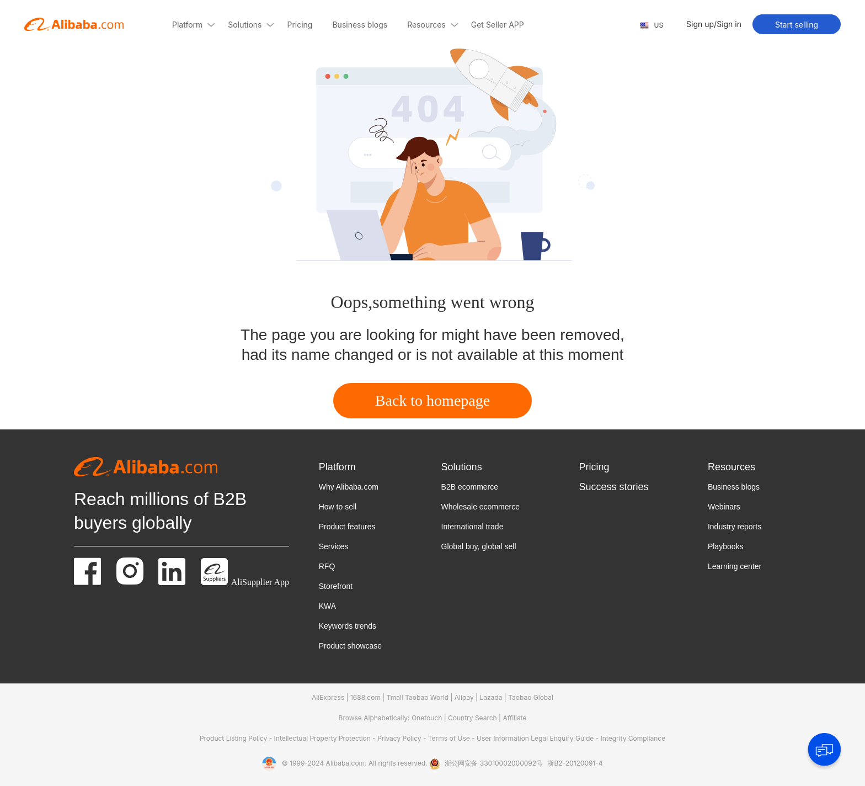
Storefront (336, 586)
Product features (347, 526)
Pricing (594, 466)
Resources (731, 466)
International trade (472, 526)
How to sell (337, 506)
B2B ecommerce (469, 486)
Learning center (734, 566)
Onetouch (427, 718)
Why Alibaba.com (348, 486)
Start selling (796, 24)
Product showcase (350, 645)
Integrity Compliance (633, 738)
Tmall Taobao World (417, 697)
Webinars (724, 506)
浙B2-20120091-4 (574, 763)
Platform (337, 466)
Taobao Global (530, 697)
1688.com (365, 697)
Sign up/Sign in (713, 24)
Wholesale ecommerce (480, 506)
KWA (327, 606)
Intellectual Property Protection (323, 738)
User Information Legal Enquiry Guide (535, 738)
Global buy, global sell (478, 546)
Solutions (461, 466)
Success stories (613, 486)
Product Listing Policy (234, 738)
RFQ (327, 566)
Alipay (464, 697)
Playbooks (726, 546)
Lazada (490, 697)
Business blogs (734, 486)
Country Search (472, 718)
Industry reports (734, 526)
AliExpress (328, 697)
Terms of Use (450, 738)
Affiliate (514, 718)
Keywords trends (347, 626)
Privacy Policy (400, 738)
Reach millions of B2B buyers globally (160, 511)
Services (334, 546)
